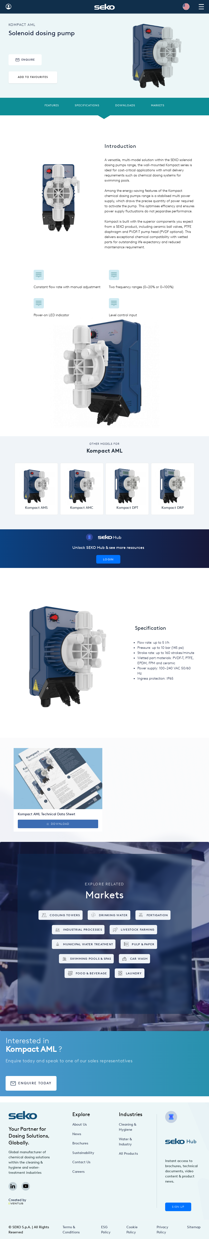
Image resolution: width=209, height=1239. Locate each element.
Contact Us (81, 1162)
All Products (128, 1154)
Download (58, 824)
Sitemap (193, 1227)
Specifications (87, 105)
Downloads (125, 105)
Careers (78, 1172)
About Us (79, 1124)
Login (108, 559)
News (76, 1134)
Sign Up (178, 1206)
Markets (157, 105)
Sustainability (83, 1153)
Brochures (80, 1143)
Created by (17, 1201)
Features (52, 105)
